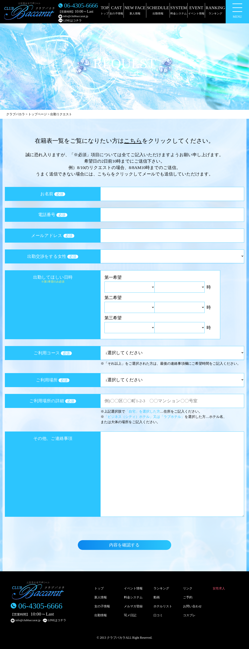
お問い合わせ (192, 606)
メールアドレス (52, 235)
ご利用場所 (53, 380)
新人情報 (100, 597)
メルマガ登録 (133, 606)
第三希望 (113, 317)
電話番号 (52, 214)
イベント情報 (133, 588)
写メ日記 (130, 615)
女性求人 (219, 588)
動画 (156, 597)
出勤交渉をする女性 (52, 256)
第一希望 (113, 277)
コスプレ (189, 615)
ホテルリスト (162, 606)
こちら (133, 140)
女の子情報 (102, 606)
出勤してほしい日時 (53, 279)
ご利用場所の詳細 (52, 400)
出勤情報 (100, 615)
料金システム (133, 597)
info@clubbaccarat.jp (73, 16)
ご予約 (187, 597)
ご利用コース (53, 352)
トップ (99, 588)
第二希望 (113, 297)
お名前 (52, 193)
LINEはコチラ (70, 21)
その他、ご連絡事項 (52, 438)
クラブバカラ (15, 114)
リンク (187, 588)
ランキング (161, 588)
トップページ (37, 114)
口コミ (158, 615)
